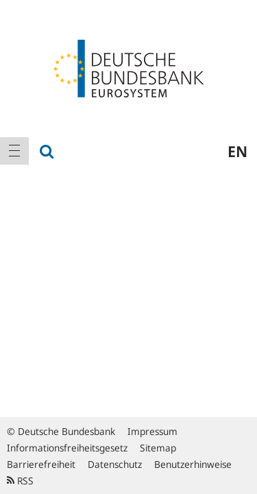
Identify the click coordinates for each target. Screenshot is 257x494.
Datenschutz (115, 464)
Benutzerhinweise (193, 464)
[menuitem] (14, 151)
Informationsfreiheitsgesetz (67, 447)
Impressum (152, 431)
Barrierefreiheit (41, 464)
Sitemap (158, 447)
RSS (20, 480)
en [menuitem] (237, 151)
